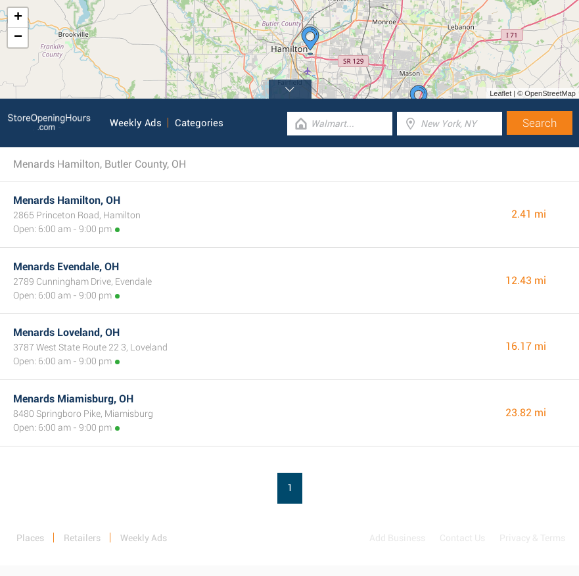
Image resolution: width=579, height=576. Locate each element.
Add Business (397, 538)
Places (30, 538)
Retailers (82, 538)
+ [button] (18, 18)
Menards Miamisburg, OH (73, 399)
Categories (199, 123)
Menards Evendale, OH (66, 266)
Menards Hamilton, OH (66, 200)
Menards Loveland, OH (66, 332)
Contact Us (462, 538)
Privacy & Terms (532, 538)
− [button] (18, 37)
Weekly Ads (136, 123)
